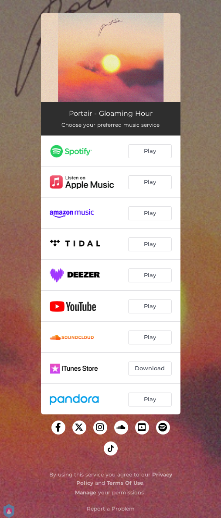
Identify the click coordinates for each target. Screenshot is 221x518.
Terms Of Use (125, 483)
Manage (85, 492)
